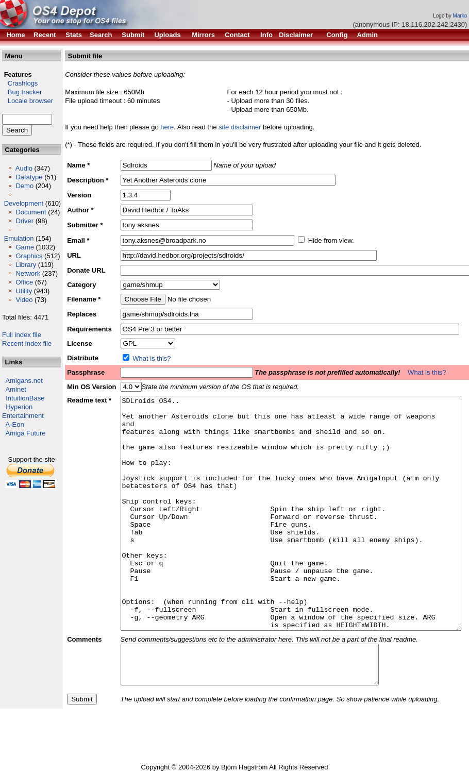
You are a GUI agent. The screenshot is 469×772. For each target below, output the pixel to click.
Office (24, 282)
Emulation (19, 238)
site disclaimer (240, 127)
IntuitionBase (25, 398)
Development (24, 203)
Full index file (21, 335)
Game (24, 247)
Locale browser (27, 101)
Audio (23, 168)
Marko (460, 16)
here (167, 127)
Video (23, 300)
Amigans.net (24, 380)
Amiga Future (26, 433)
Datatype (28, 177)
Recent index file (27, 343)
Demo (24, 186)
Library (25, 264)
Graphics (28, 256)
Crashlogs (20, 83)
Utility (23, 291)
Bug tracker (22, 92)
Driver (24, 221)
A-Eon (15, 424)
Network (27, 273)
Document (30, 212)
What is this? (151, 358)
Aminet (16, 389)
